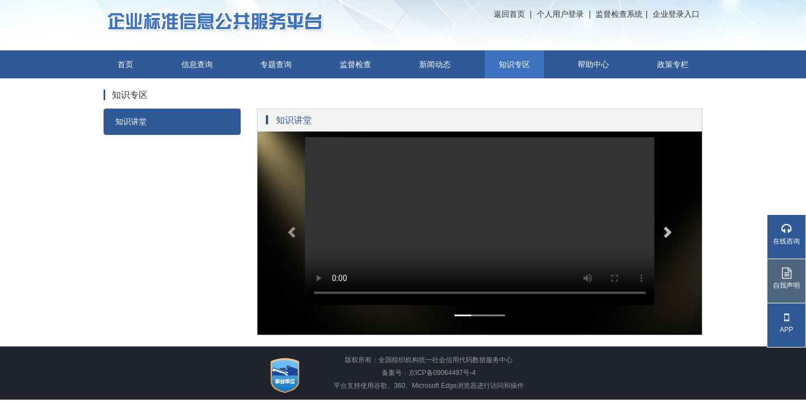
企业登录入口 (676, 14)
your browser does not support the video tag (480, 221)
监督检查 (355, 64)
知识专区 (514, 64)
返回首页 (509, 14)
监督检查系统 (619, 14)
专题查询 (276, 64)
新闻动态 (435, 64)
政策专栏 (672, 64)
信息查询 (197, 64)
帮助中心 (593, 64)
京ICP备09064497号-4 (442, 373)
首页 (125, 64)
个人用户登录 (560, 14)
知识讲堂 (131, 121)
